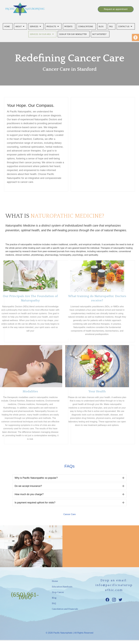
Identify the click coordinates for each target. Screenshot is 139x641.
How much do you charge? (29, 494)
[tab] (69, 478)
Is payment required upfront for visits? (35, 502)
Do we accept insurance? (28, 486)
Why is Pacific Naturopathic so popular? (36, 478)
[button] (135, 37)
